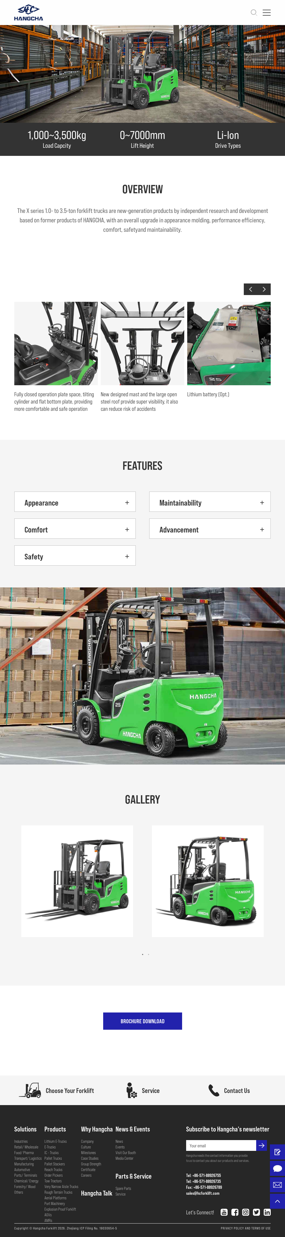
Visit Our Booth (126, 1152)
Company (87, 1141)
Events (120, 1146)
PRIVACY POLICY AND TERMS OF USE (246, 1228)
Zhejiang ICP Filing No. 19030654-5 (92, 1228)
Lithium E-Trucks (55, 1141)
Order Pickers (53, 1175)
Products (55, 1128)
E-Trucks (50, 1146)
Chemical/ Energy (26, 1180)
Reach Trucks (53, 1169)
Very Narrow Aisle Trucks (61, 1186)
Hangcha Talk (96, 1193)
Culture (86, 1146)
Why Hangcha (97, 1128)
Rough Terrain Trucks (58, 1192)
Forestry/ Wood (24, 1186)
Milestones (88, 1152)
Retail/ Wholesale (26, 1146)
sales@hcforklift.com (203, 1193)
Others (18, 1192)
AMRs (48, 1220)
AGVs (48, 1214)
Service (121, 1194)
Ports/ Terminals (25, 1175)
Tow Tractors (53, 1180)
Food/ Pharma (24, 1152)
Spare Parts (123, 1188)
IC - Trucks (51, 1152)
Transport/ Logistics (28, 1158)
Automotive (22, 1169)
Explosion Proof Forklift (60, 1209)
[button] (250, 289)
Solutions (25, 1128)
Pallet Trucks (53, 1158)
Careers (86, 1175)
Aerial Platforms (55, 1197)
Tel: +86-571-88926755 (203, 1175)
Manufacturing (24, 1163)
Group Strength (91, 1163)
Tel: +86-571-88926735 (203, 1181)
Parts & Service (134, 1176)
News (119, 1141)
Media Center (124, 1158)
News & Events (133, 1128)
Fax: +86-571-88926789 (204, 1187)
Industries (21, 1141)
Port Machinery (54, 1203)
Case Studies (90, 1158)
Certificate (88, 1169)
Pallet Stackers (54, 1163)
